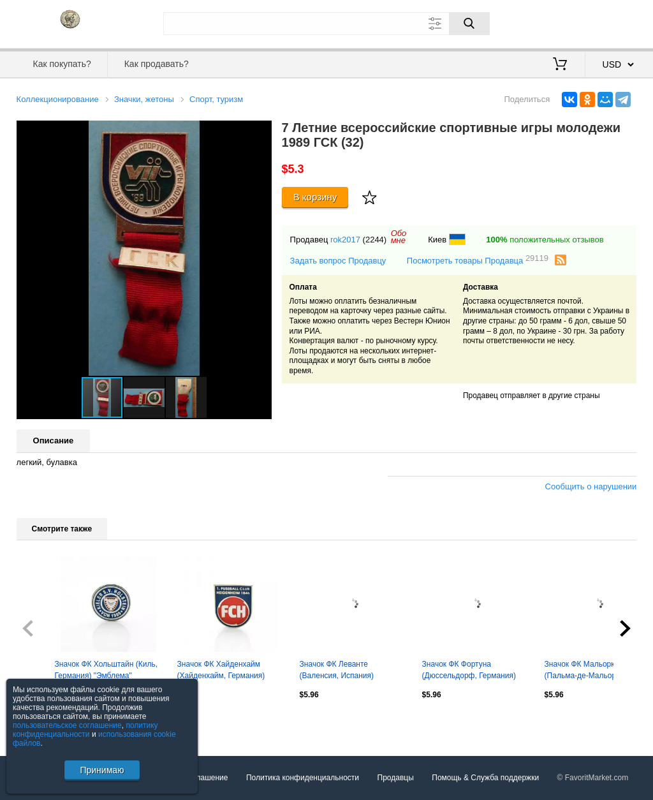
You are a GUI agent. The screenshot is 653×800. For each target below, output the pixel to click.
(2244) (375, 239)
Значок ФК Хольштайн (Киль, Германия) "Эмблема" (106, 670)
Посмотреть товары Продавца (477, 260)
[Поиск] (469, 23)
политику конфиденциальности (85, 730)
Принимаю (102, 770)
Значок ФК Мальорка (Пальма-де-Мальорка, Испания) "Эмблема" (585, 671)
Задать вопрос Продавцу (338, 260)
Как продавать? (156, 64)
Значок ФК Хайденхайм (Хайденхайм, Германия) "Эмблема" (221, 671)
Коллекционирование (58, 99)
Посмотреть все (45, 722)
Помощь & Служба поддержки (485, 777)
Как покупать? (62, 64)
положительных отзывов (544, 239)
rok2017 (345, 239)
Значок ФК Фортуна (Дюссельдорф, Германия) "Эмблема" (469, 671)
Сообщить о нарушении (591, 486)
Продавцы (396, 777)
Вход (562, 22)
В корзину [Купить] (315, 196)
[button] (260, 132)
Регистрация (611, 22)
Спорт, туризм (216, 99)
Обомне (399, 237)
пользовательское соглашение (67, 725)
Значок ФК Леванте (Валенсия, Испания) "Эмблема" (337, 671)
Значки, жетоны (144, 99)
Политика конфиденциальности (302, 777)
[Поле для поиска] (326, 23)
